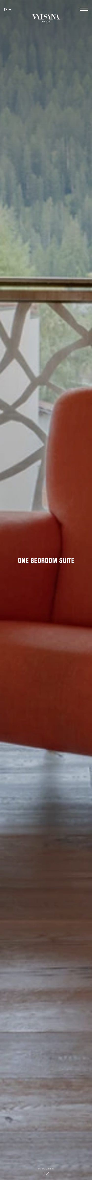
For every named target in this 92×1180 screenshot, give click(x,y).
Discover (46, 1171)
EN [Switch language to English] (8, 9)
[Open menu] (84, 9)
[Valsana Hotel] (46, 18)
